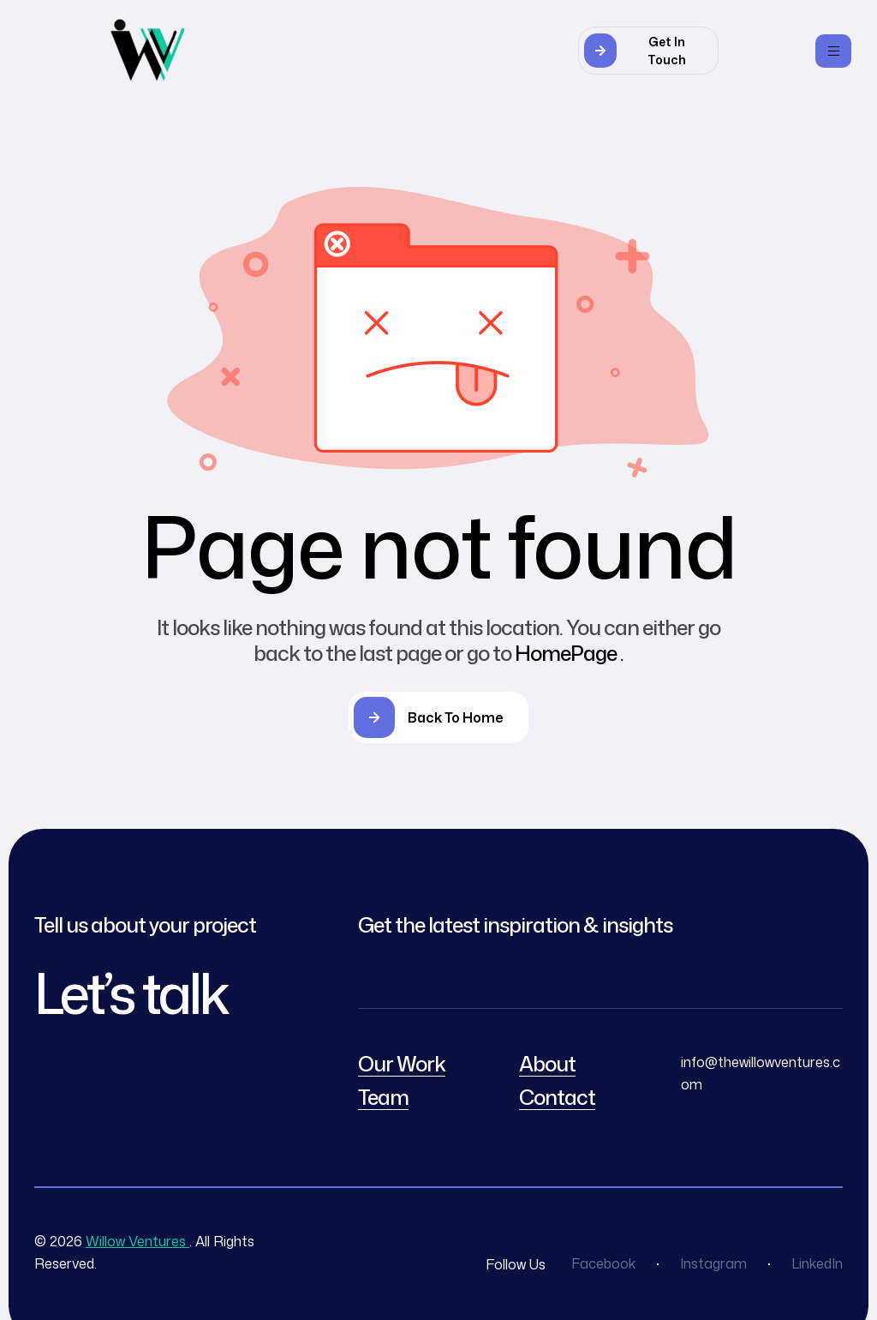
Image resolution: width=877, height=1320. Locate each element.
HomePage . (569, 653)
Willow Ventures (137, 1241)
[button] (648, 51)
